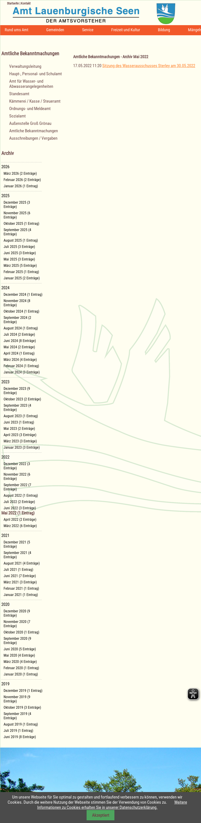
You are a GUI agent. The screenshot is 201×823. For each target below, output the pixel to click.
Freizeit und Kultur (125, 29)
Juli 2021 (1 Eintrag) (18, 569)
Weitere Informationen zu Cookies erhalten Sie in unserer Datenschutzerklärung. (112, 805)
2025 (5, 195)
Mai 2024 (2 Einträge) (19, 347)
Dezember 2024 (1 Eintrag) (23, 294)
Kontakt (26, 3)
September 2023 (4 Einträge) (17, 407)
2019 (5, 683)
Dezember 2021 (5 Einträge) (17, 544)
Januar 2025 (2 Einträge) (22, 278)
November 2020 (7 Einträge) (17, 624)
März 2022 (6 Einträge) (20, 526)
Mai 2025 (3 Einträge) (19, 259)
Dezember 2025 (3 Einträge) (17, 204)
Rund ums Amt (16, 29)
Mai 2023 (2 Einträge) (19, 428)
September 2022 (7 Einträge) (17, 487)
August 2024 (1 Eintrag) (21, 328)
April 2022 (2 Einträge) (20, 519)
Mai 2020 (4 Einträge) (19, 655)
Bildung (164, 29)
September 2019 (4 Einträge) (17, 716)
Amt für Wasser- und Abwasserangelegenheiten (31, 84)
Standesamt (19, 93)
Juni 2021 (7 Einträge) (20, 576)
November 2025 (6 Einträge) (17, 215)
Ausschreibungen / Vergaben (33, 138)
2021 (5, 535)
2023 (5, 381)
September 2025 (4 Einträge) (17, 232)
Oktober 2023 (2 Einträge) (22, 399)
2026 (5, 166)
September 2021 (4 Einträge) (17, 555)
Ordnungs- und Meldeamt (30, 108)
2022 (5, 457)
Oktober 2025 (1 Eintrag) (21, 223)
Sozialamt (17, 116)
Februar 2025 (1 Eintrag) (21, 272)
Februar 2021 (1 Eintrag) (21, 588)
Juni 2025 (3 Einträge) (20, 253)
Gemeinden (55, 29)
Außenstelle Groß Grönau (30, 123)
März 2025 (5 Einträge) (20, 265)
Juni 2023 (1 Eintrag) (19, 422)
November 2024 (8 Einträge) (17, 303)
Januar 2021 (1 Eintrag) (21, 595)
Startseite (13, 3)
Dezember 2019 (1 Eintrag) (23, 690)
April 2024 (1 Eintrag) (19, 353)
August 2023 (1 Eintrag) (21, 416)
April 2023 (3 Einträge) (20, 435)
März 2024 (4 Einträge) (20, 359)
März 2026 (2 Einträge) (20, 173)
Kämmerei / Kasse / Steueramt (35, 101)
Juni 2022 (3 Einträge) (20, 508)
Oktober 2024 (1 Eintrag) (21, 311)
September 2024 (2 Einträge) (17, 320)
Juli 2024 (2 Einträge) (19, 334)
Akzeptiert (100, 815)
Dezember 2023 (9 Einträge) (17, 390)
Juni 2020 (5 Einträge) (20, 649)
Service (87, 29)
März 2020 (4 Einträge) (20, 662)
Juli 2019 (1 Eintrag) (18, 730)
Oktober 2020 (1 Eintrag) (21, 632)
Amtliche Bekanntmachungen (33, 130)
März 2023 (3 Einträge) (20, 441)
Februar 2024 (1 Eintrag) (21, 366)
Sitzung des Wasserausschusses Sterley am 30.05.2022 (148, 65)
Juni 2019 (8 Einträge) (20, 737)
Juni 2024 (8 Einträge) (20, 341)
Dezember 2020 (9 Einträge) (17, 613)
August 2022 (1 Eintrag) (21, 495)
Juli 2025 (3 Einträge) (19, 247)
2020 (5, 604)
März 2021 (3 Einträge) (20, 582)
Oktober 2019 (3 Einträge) (22, 707)
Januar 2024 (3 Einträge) (22, 372)
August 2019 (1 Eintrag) (21, 724)
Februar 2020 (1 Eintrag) (21, 668)
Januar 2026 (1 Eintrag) (21, 186)
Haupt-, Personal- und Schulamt (35, 73)
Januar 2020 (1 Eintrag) (21, 674)
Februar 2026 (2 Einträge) (22, 180)
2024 (5, 287)
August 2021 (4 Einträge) (22, 563)
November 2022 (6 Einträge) (17, 476)
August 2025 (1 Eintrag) (21, 240)
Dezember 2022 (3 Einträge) (17, 466)
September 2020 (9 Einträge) (17, 640)
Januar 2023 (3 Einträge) (22, 447)
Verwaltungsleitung (25, 66)
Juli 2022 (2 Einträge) (19, 502)
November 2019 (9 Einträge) (17, 699)
